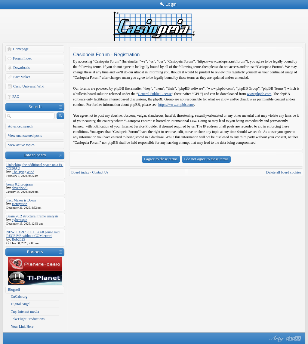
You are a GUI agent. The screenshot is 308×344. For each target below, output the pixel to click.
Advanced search (20, 126)
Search (35, 106)
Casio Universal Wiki (28, 86)
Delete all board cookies (283, 172)
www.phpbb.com (259, 94)
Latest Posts (35, 155)
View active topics (21, 145)
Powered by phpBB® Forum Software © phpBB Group (294, 338)
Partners (35, 251)
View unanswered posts (25, 136)
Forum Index (22, 58)
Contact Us (100, 172)
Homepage (21, 49)
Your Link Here (22, 326)
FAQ (15, 96)
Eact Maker (21, 77)
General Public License (155, 94)
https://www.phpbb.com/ (176, 105)
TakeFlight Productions (28, 319)
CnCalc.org (19, 296)
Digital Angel (20, 304)
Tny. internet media (25, 311)
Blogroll (14, 289)
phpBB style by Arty (276, 338)
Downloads (21, 68)
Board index (80, 172)
